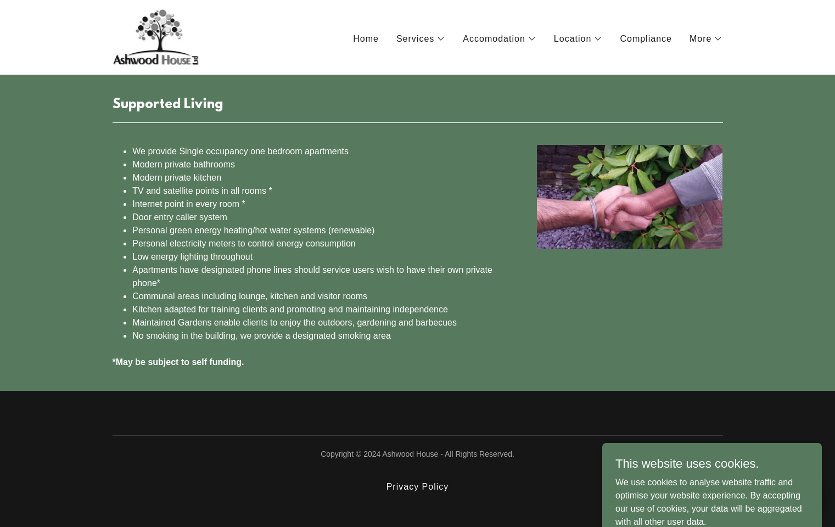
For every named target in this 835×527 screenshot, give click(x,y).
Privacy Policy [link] (417, 486)
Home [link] (366, 38)
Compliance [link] (646, 38)
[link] (156, 36)
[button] (420, 39)
